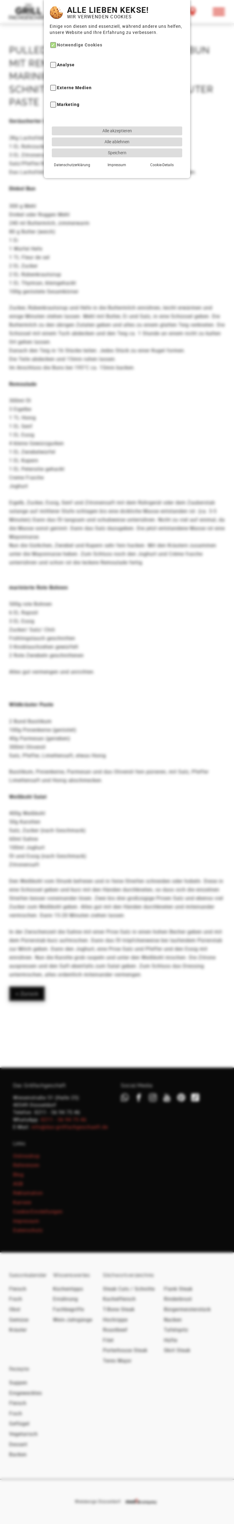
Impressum (117, 153)
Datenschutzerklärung (72, 153)
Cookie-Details (162, 153)
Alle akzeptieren (117, 119)
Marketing (68, 93)
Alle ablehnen (117, 130)
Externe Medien (74, 76)
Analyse (66, 54)
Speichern (117, 141)
